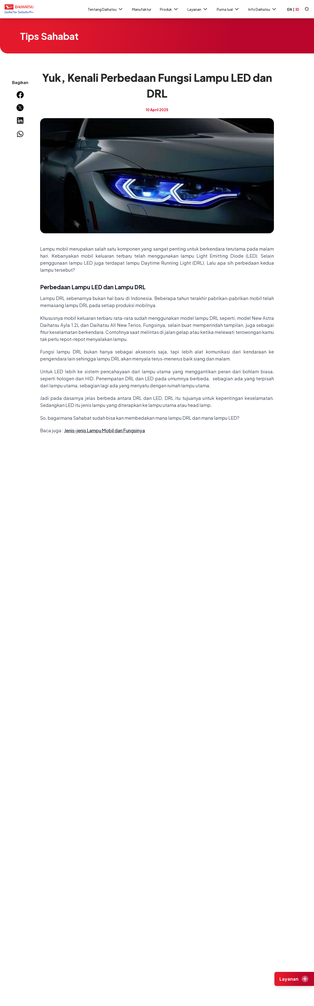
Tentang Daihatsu (106, 9)
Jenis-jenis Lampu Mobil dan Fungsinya (104, 430)
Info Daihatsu (262, 9)
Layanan (197, 9)
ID (297, 9)
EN (289, 9)
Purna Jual (228, 9)
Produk (169, 9)
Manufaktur (141, 9)
